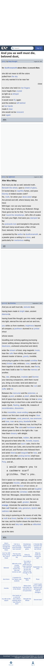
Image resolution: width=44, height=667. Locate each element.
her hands (8, 106)
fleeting (16, 405)
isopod (36, 441)
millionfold (37, 524)
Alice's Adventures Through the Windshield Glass (6, 546)
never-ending (22, 412)
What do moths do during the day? (38, 555)
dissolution (19, 408)
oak (20, 427)
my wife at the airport (6, 599)
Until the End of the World (17, 588)
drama (13, 453)
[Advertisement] (22, 23)
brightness (29, 326)
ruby (20, 508)
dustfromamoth (11, 68)
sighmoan (11, 177)
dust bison (6, 579)
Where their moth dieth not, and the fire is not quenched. (27, 588)
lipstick (34, 508)
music (37, 350)
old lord (27, 518)
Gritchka (13, 303)
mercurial (17, 393)
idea (3, 61)
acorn (23, 444)
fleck (37, 367)
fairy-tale (19, 524)
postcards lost (10, 224)
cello (11, 353)
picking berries (24, 456)
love (35, 453)
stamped (33, 218)
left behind (21, 103)
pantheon (18, 329)
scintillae (33, 361)
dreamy (14, 433)
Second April (38, 599)
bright (22, 311)
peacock (25, 418)
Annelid (29, 441)
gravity (26, 356)
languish (24, 453)
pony (21, 421)
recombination (8, 408)
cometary (23, 492)
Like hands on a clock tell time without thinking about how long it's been (16, 600)
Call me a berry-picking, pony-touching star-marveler (16, 546)
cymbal (36, 329)
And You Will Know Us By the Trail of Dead (6, 555)
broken (10, 364)
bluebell (27, 421)
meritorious (18, 240)
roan (12, 421)
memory (34, 370)
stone (28, 237)
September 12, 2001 (37, 567)
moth (7, 197)
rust (35, 386)
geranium (27, 508)
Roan (37, 579)
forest (14, 518)
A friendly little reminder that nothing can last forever (37, 546)
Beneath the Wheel (27, 599)
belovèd (27, 307)
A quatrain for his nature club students (16, 579)
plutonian (31, 393)
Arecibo (16, 483)
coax (28, 364)
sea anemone (36, 418)
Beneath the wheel (9, 188)
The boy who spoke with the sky (16, 555)
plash (27, 396)
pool (12, 396)
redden (26, 438)
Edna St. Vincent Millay (27, 555)
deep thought (12, 61)
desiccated (26, 197)
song (40, 399)
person (4, 303)
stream (13, 350)
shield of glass (31, 188)
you (3, 326)
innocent (20, 112)
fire (21, 370)
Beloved (6, 568)
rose (7, 421)
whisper (15, 94)
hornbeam (31, 427)
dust (22, 486)
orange (5, 505)
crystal (19, 91)
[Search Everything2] (22, 48)
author (20, 234)
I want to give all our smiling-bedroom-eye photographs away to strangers (37, 588)
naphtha (20, 191)
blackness (6, 346)
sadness (5, 511)
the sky (15, 76)
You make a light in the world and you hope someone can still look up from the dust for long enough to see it (27, 567)
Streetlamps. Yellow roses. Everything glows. (27, 546)
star (7, 377)
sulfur (4, 389)
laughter (38, 489)
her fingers (25, 88)
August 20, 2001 (27, 579)
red (7, 508)
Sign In (38, 48)
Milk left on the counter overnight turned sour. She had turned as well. (16, 568)
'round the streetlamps (15, 215)
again (8, 115)
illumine (35, 377)
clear (11, 109)
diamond (5, 314)
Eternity (5, 194)
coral (19, 418)
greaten (26, 502)
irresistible (11, 412)
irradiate (24, 377)
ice (12, 389)
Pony (4, 462)
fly (15, 100)
